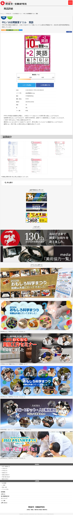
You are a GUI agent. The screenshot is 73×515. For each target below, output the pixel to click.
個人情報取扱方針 (5, 496)
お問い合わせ (4, 502)
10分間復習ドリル (17, 13)
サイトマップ (4, 498)
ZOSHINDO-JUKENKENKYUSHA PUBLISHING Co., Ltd (35, 514)
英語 (3, 17)
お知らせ (3, 494)
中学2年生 (10, 17)
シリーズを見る (27, 85)
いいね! (69, 31)
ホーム (2, 13)
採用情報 (3, 491)
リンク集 (3, 500)
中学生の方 (8, 13)
